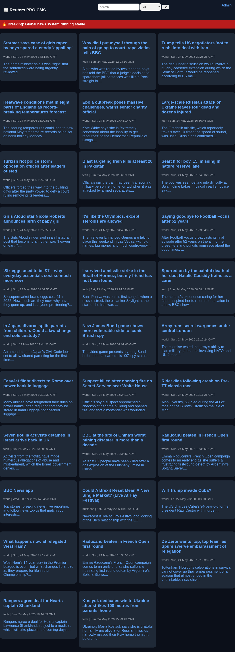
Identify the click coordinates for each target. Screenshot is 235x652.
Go (166, 7)
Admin (227, 5)
